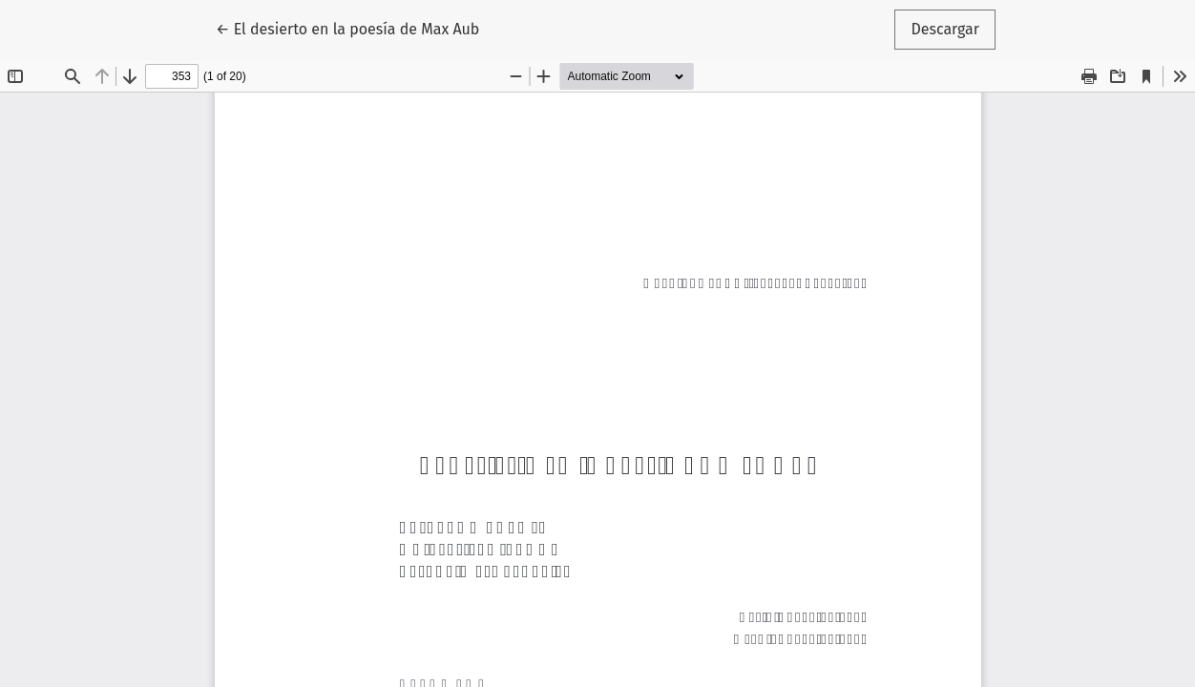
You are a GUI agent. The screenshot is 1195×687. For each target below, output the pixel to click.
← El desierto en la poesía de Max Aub (347, 27)
